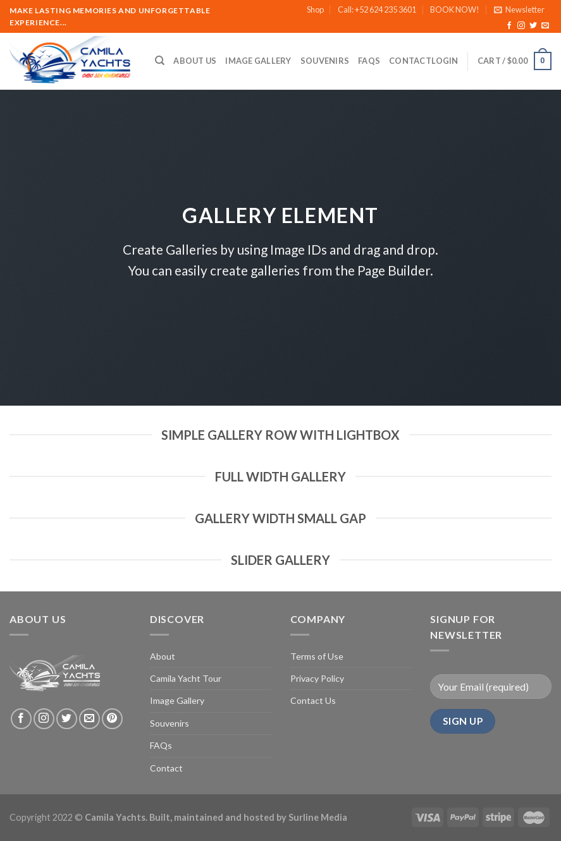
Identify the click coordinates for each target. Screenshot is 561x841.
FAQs (369, 61)
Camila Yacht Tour (185, 678)
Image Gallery (258, 61)
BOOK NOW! (454, 9)
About (162, 656)
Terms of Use (316, 656)
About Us (194, 61)
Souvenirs (324, 61)
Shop (315, 9)
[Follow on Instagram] (521, 25)
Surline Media (317, 817)
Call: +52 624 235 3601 (377, 9)
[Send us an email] (545, 25)
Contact (410, 61)
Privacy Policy (317, 678)
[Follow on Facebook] (509, 25)
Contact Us (313, 700)
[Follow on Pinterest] (112, 718)
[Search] (159, 61)
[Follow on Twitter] (533, 25)
